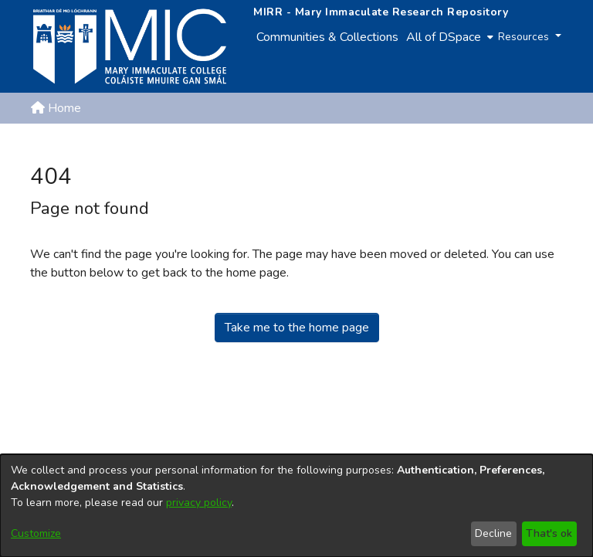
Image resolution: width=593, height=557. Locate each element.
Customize (36, 533)
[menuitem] (448, 37)
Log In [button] (538, 145)
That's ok (549, 533)
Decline (493, 533)
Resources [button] (525, 36)
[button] (482, 145)
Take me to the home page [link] (297, 327)
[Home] (129, 46)
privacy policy (199, 502)
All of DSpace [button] (443, 37)
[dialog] (296, 505)
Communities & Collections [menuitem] (327, 37)
